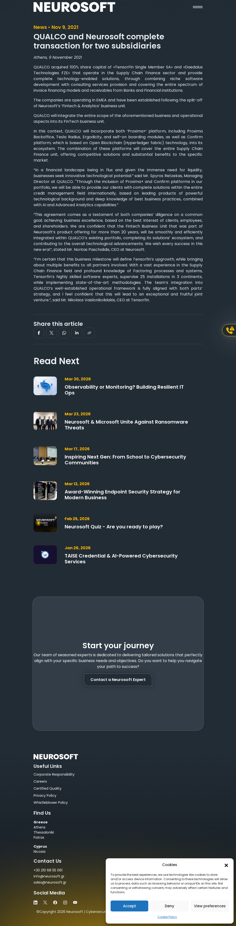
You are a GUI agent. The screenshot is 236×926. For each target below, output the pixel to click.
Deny (169, 906)
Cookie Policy (167, 917)
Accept (129, 906)
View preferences (210, 906)
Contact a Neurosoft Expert (118, 679)
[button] (226, 864)
